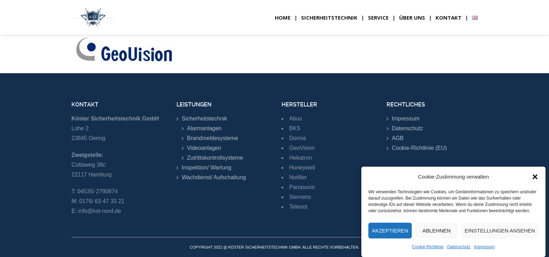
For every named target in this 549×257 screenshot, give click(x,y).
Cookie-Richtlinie (428, 246)
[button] (534, 176)
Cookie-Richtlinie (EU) (419, 148)
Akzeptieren (390, 231)
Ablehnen (436, 231)
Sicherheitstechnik (204, 118)
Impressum (484, 246)
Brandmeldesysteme (212, 138)
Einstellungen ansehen (500, 231)
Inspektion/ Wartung (206, 168)
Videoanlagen (204, 148)
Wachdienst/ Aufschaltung (214, 177)
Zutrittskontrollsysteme (215, 158)
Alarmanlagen (204, 128)
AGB (398, 138)
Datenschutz (459, 246)
